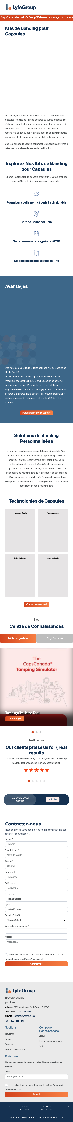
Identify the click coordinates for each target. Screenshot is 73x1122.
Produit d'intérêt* (13, 915)
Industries (9, 1034)
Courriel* (9, 861)
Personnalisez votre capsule (36, 413)
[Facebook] (22, 1021)
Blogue (42, 1036)
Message (9, 937)
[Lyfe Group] (21, 7)
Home (7, 1106)
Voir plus (53, 799)
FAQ (41, 1046)
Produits (9, 1039)
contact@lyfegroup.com (24, 1016)
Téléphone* (10, 883)
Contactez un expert (36, 604)
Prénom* (9, 839)
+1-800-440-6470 (24, 1012)
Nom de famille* (12, 850)
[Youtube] (17, 1021)
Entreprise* (10, 872)
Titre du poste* (11, 894)
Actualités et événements (50, 1041)
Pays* (7, 905)
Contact (66, 1106)
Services (9, 1044)
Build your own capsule (15, 1050)
